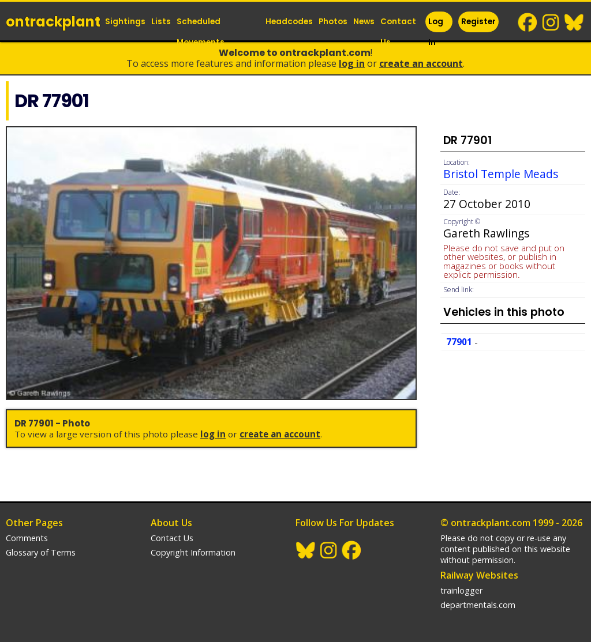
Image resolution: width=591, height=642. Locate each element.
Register (478, 21)
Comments (27, 538)
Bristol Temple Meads (500, 174)
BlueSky (574, 22)
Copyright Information (193, 552)
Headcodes (289, 21)
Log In (435, 32)
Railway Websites (479, 575)
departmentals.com (477, 604)
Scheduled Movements (201, 32)
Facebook (528, 22)
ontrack (53, 21)
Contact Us (398, 32)
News (364, 21)
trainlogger (461, 590)
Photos (333, 21)
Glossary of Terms (41, 552)
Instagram (551, 22)
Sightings (125, 21)
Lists (161, 21)
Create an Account (421, 63)
